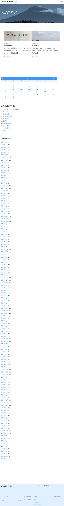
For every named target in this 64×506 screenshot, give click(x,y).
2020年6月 (4, 323)
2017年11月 (4, 402)
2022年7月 (4, 259)
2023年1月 (4, 244)
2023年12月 (4, 216)
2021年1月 (4, 305)
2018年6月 (4, 385)
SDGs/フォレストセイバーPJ (10, 109)
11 (21, 89)
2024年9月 (4, 193)
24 (13, 94)
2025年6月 (4, 170)
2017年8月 (4, 410)
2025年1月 (4, 183)
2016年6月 (4, 446)
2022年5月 (4, 264)
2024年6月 (4, 201)
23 (5, 94)
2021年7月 (4, 290)
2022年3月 (4, 270)
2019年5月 (4, 356)
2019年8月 (4, 349)
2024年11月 (4, 188)
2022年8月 (4, 257)
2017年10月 (4, 405)
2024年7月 (4, 198)
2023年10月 (4, 221)
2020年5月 (4, 326)
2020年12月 (4, 308)
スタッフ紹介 (5, 111)
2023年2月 (4, 241)
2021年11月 (4, 280)
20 (37, 91)
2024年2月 (4, 211)
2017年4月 (4, 420)
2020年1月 (4, 336)
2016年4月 (4, 451)
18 (21, 91)
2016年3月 (4, 453)
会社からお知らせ (6, 116)
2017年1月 (4, 428)
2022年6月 (4, 262)
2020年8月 (4, 318)
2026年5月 (4, 142)
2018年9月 (4, 377)
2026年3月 (4, 147)
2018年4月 (4, 390)
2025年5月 (4, 173)
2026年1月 (4, 152)
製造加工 (4, 130)
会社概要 (35, 496)
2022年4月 (4, 267)
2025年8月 (4, 165)
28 (45, 94)
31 (13, 97)
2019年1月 (4, 367)
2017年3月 (4, 423)
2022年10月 (4, 252)
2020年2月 (4, 333)
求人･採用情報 (5, 128)
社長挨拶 (35, 501)
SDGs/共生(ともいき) (37, 502)
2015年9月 (4, 459)
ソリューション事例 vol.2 (27, 496)
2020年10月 (4, 313)
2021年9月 (4, 285)
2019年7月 (4, 351)
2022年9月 (4, 254)
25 (21, 94)
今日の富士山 (5, 114)
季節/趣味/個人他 (6, 123)
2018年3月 (4, 392)
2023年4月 (4, 236)
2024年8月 (4, 196)
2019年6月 (4, 354)
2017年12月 (4, 400)
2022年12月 (4, 247)
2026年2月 (4, 150)
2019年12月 (4, 338)
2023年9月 (4, 224)
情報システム (5, 125)
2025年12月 (4, 155)
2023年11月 (4, 218)
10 (13, 89)
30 (5, 97)
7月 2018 (29, 78)
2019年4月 (4, 359)
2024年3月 (4, 208)
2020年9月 (4, 316)
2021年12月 (4, 277)
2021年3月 (4, 300)
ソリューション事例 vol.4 (27, 499)
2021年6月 (4, 293)
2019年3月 (4, 362)
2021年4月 (4, 298)
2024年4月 (4, 206)
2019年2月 (4, 364)
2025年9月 (4, 162)
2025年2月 (4, 180)
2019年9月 (4, 346)
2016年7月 (4, 443)
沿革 (35, 499)
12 (29, 89)
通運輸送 (3, 500)
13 (37, 89)
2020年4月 (4, 328)
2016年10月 (4, 436)
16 (5, 91)
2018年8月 (4, 379)
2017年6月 (4, 415)
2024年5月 (4, 203)
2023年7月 (4, 229)
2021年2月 (4, 303)
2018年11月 (4, 372)
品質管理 (4, 121)
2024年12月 (4, 185)
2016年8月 (4, 441)
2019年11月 (4, 341)
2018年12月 (4, 369)
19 (29, 91)
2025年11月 (4, 157)
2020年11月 (4, 310)
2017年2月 (4, 425)
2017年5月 (4, 418)
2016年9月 (4, 438)
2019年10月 (4, 344)
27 (37, 94)
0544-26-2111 (54, 485)
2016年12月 (4, 430)
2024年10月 (4, 190)
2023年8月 (4, 226)
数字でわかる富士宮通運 (37, 504)
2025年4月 (4, 175)
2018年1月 (4, 397)
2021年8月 (4, 287)
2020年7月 (4, 321)
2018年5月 (4, 387)
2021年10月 (4, 282)
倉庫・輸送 (4, 118)
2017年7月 (4, 413)
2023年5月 (4, 234)
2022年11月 (4, 249)
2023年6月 (4, 231)
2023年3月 (4, 239)
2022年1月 (4, 275)
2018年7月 (4, 382)
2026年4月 (4, 144)
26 (29, 94)
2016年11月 (4, 433)
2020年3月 (4, 331)
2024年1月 (4, 213)
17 (13, 91)
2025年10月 (4, 160)
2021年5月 (4, 295)
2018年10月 (4, 374)
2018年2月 (4, 395)
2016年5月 (4, 448)
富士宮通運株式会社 (5, 21)
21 (45, 91)
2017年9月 (4, 407)
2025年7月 (4, 167)
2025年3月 (4, 178)
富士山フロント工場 (57, 496)
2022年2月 (4, 272)
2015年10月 (4, 456)
